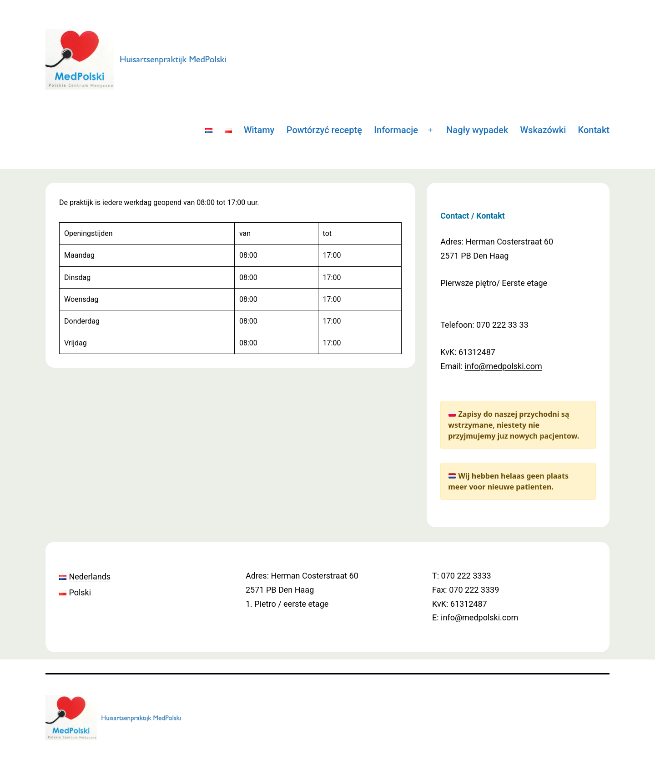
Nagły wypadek (477, 130)
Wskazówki (543, 130)
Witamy (259, 130)
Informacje (396, 130)
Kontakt (594, 130)
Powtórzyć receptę (324, 130)
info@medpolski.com (503, 366)
